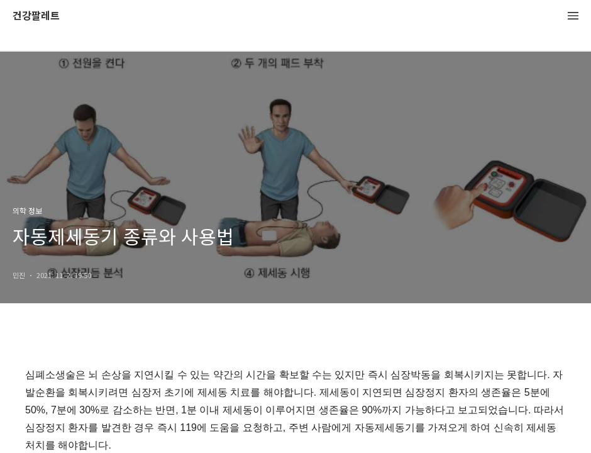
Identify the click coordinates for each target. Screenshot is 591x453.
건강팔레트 (36, 16)
